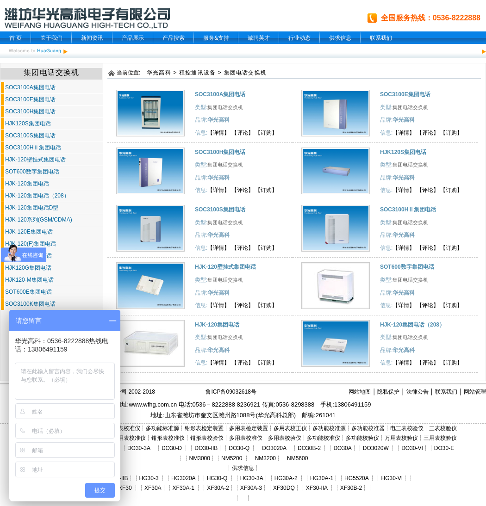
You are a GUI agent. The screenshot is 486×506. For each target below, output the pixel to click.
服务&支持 (216, 38)
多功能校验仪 (362, 438)
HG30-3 (149, 478)
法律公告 (417, 392)
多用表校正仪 (290, 428)
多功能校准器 (368, 428)
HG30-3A (251, 478)
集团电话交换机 (245, 72)
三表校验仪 (443, 428)
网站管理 (475, 392)
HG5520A (356, 478)
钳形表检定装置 (204, 428)
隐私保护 (388, 392)
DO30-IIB (206, 448)
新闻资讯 (92, 38)
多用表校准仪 (245, 438)
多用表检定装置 (248, 428)
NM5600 (297, 458)
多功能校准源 (329, 428)
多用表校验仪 (284, 438)
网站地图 (360, 392)
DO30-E (444, 448)
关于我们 (51, 38)
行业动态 (299, 38)
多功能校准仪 (323, 438)
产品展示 (133, 38)
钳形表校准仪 (168, 438)
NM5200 (231, 458)
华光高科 (159, 72)
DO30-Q (239, 448)
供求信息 (340, 38)
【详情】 (218, 133)
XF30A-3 (251, 488)
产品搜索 (173, 38)
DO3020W (376, 448)
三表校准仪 (126, 428)
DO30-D (172, 448)
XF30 (125, 488)
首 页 (15, 38)
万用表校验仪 (401, 438)
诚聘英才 (259, 38)
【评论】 (242, 133)
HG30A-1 (321, 478)
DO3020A (274, 448)
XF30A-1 (183, 488)
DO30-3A (138, 448)
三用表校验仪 (440, 438)
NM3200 (265, 458)
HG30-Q (217, 478)
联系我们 (381, 38)
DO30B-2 (309, 448)
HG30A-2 (286, 478)
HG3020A (183, 478)
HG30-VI (392, 478)
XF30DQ (284, 488)
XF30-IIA (317, 488)
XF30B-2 (351, 488)
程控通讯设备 (197, 72)
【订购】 (266, 133)
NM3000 (199, 458)
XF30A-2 (218, 488)
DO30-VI (412, 448)
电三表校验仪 (407, 428)
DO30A (342, 448)
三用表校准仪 (129, 438)
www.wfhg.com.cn (153, 404)
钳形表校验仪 (207, 438)
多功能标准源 (162, 428)
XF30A (153, 488)
